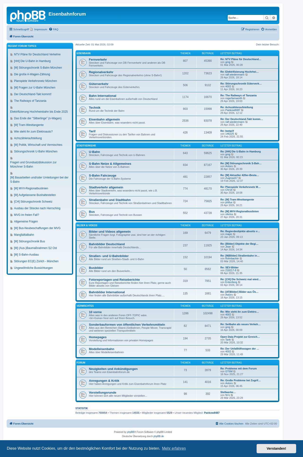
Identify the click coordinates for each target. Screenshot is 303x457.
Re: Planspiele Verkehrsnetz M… (240, 187)
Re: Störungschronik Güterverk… (241, 83)
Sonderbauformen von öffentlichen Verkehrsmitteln (127, 324)
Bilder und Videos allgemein (110, 231)
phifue (228, 202)
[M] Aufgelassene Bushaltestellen (35, 195)
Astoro (229, 166)
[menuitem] (38, 29)
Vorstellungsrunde (102, 392)
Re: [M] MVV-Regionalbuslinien (239, 211)
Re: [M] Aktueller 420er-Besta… (239, 175)
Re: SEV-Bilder (229, 267)
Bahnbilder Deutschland (107, 244)
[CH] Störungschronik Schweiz (33, 201)
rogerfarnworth (233, 98)
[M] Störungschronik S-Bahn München (38, 67)
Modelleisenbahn (101, 349)
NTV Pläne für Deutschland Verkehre (37, 54)
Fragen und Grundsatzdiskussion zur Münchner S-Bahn (33, 164)
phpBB (130, 432)
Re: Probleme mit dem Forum (238, 368)
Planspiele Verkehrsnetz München (35, 81)
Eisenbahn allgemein (104, 119)
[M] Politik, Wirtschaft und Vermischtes (38, 144)
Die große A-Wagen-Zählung (32, 74)
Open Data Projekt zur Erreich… (240, 336)
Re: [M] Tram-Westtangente (237, 199)
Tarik (228, 339)
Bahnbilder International (107, 292)
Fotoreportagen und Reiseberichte (114, 279)
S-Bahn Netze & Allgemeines (110, 163)
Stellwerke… (228, 392)
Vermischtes (85, 306)
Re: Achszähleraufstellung (236, 107)
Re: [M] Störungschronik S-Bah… (241, 163)
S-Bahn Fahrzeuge (102, 175)
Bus (92, 211)
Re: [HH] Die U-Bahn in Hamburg (240, 151)
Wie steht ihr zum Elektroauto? (33, 131)
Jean (228, 246)
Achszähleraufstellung (28, 138)
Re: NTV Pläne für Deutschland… (240, 59)
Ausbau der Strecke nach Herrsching (37, 208)
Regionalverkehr (101, 72)
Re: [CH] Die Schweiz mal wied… (240, 279)
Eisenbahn (84, 53)
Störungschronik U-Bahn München (35, 151)
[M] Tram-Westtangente (29, 125)
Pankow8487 (233, 110)
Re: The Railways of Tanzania (238, 95)
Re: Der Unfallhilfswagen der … (239, 348)
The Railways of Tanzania (30, 100)
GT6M (229, 371)
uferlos (229, 214)
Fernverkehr (98, 59)
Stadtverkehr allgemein (106, 187)
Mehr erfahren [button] (174, 448)
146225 (229, 133)
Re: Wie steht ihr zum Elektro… (239, 311)
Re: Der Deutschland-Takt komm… (241, 119)
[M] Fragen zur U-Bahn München (34, 87)
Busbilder (96, 268)
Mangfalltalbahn (24, 234)
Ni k (227, 395)
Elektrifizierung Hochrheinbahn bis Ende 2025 (39, 111)
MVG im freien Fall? (26, 215)
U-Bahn (94, 152)
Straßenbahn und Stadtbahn (110, 200)
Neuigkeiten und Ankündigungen (113, 369)
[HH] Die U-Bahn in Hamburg (32, 61)
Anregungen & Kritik (104, 380)
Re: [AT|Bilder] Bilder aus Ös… (239, 291)
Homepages (98, 337)
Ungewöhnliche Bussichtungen (33, 268)
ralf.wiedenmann (235, 74)
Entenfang (231, 282)
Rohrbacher (232, 258)
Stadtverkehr (86, 145)
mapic (228, 234)
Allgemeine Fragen (26, 221)
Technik (95, 107)
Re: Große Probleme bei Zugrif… (240, 380)
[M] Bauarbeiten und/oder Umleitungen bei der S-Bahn (39, 179)
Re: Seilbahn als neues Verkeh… (240, 324)
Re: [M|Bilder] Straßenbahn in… (240, 255)
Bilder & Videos (87, 225)
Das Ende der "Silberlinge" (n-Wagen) (38, 118)
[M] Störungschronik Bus (29, 241)
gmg (227, 62)
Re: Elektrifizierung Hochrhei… (239, 71)
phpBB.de (158, 436)
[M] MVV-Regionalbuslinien (31, 188)
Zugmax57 (231, 178)
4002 (228, 86)
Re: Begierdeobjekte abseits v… (240, 231)
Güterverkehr (99, 84)
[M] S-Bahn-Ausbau (26, 254)
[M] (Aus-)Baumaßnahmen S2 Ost (35, 248)
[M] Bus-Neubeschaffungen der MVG (37, 228)
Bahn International (102, 96)
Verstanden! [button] (276, 448)
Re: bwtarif (227, 130)
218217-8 (230, 270)
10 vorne (95, 312)
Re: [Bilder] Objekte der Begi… (239, 243)
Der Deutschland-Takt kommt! (32, 94)
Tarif (92, 131)
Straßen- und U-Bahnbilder (109, 256)
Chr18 (228, 189)
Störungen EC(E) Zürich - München (36, 261)
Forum (81, 362)
